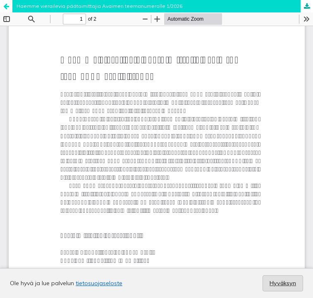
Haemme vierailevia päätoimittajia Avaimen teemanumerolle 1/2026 (99, 6)
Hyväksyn (283, 283)
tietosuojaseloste (99, 283)
